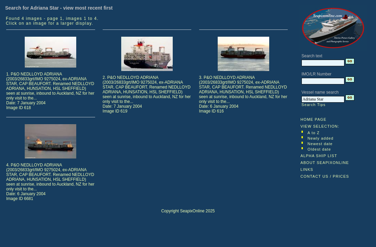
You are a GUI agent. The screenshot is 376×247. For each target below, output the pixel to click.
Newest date (320, 144)
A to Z (314, 133)
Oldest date (319, 149)
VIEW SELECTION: (319, 126)
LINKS (306, 169)
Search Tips (313, 105)
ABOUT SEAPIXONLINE (324, 163)
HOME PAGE (313, 119)
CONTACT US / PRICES (324, 176)
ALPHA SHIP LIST (318, 156)
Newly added (321, 138)
